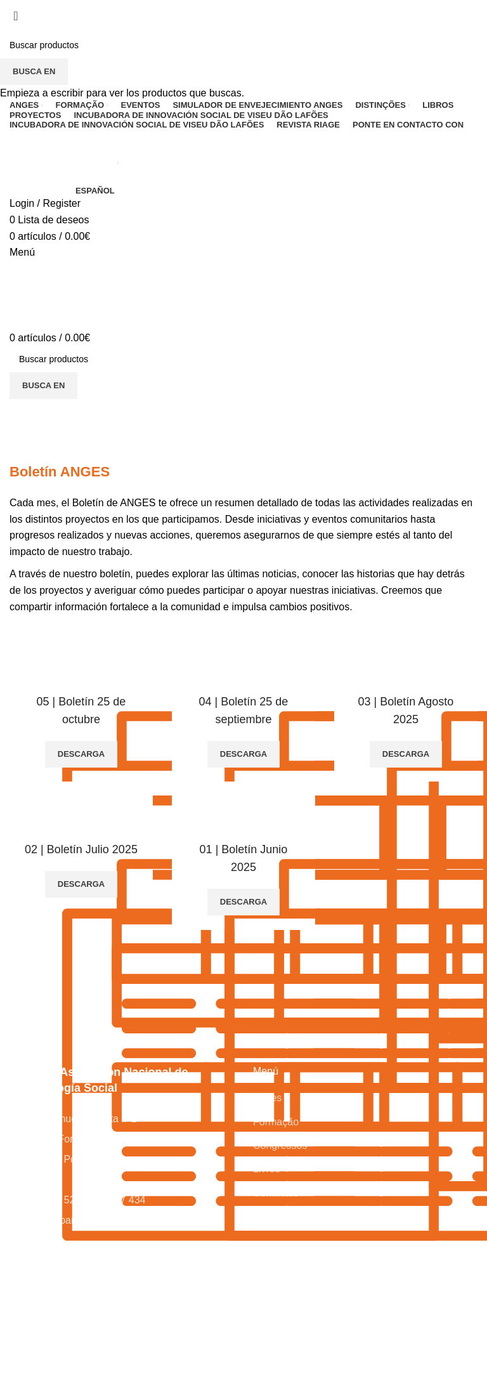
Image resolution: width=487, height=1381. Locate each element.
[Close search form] (16, 16)
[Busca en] (243, 45)
